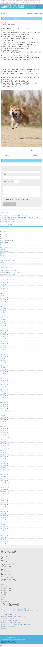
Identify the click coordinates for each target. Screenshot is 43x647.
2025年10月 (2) (4, 291)
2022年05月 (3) (4, 343)
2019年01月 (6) (4, 430)
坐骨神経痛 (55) (4, 242)
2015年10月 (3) (4, 515)
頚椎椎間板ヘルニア (7, 590)
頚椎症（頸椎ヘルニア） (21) (8, 260)
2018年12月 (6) (4, 432)
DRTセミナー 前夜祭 (6, 224)
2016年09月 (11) (4, 491)
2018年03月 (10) (4, 452)
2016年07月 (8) (4, 496)
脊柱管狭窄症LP (5, 601)
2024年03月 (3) (4, 312)
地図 (3, 569)
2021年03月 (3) (4, 373)
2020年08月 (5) (4, 389)
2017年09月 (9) (4, 465)
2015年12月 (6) (4, 511)
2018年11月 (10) (4, 434)
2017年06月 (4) (4, 472)
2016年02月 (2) (4, 507)
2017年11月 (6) (4, 461)
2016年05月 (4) (4, 500)
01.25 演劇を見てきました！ (7, 274)
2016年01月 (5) (4, 509)
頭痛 (2, 597)
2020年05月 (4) (4, 395)
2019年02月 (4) (4, 428)
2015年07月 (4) (4, 522)
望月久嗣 (11, 637)
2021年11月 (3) (4, 356)
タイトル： (5, 169)
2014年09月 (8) (4, 544)
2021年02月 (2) (4, 376)
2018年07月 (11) (4, 443)
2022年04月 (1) (4, 345)
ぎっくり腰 (4, 586)
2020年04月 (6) (4, 397)
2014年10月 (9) (4, 541)
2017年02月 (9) (4, 480)
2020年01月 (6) (4, 404)
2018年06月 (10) (4, 445)
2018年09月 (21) (4, 439)
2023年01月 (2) (4, 330)
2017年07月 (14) (4, 469)
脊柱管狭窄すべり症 (7, 594)
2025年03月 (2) (4, 297)
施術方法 (5, 572)
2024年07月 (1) (4, 310)
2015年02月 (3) (4, 533)
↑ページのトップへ (6, 556)
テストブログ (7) (4, 231)
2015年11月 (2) (4, 513)
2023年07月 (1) (4, 326)
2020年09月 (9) (4, 387)
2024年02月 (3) (4, 315)
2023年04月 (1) (4, 328)
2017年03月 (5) (4, 478)
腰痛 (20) (2, 253)
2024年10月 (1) (4, 306)
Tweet (31, 150)
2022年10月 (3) (4, 334)
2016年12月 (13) (4, 485)
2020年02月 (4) (4, 402)
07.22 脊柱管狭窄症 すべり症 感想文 (10, 272)
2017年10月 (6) (4, 463)
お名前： (5, 175)
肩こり (3, 596)
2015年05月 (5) (4, 526)
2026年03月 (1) (4, 284)
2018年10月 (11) (4, 437)
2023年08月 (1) (4, 323)
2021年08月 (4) (4, 363)
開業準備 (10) (3, 258)
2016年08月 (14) (4, 493)
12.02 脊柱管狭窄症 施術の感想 (9, 270)
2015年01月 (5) (4, 535)
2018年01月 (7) (4, 456)
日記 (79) (2, 245)
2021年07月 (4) (4, 365)
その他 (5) (2, 238)
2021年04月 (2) (4, 371)
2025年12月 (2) (4, 288)
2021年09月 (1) (4, 360)
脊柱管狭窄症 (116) (5, 251)
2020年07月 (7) (4, 391)
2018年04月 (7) (4, 450)
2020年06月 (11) (4, 393)
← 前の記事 (6, 155)
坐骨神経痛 (4, 592)
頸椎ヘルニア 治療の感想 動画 (10, 622)
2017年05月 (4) (4, 474)
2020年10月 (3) (4, 384)
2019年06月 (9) (4, 419)
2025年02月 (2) (4, 299)
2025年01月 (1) (4, 302)
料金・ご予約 (6, 566)
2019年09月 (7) (4, 413)
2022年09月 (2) (4, 336)
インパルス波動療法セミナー (9, 620)
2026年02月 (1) (4, 286)
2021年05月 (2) (4, 369)
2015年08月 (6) (4, 520)
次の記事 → (37, 155)
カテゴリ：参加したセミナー (34, 13)
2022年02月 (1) (4, 349)
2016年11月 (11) (4, 487)
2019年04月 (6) (4, 424)
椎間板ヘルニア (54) (5, 247)
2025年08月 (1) (4, 293)
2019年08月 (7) (4, 415)
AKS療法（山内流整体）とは (9, 626)
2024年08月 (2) (4, 308)
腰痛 (2, 584)
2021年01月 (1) (4, 378)
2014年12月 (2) (4, 537)
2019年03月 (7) (4, 426)
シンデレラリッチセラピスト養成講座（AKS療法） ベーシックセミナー (19, 217)
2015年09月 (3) (4, 517)
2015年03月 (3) (4, 530)
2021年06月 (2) (4, 367)
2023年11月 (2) (4, 317)
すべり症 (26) (3, 236)
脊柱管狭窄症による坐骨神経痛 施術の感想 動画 (15, 624)
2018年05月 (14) (4, 448)
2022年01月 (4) (4, 352)
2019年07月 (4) (4, 417)
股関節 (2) (2, 249)
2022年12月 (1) (4, 332)
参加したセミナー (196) (6, 240)
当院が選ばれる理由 (8, 564)
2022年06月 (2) (4, 341)
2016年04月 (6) (4, 502)
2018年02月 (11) (4, 454)
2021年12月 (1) (4, 354)
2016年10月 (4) (4, 489)
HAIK (16, 642)
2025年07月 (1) (4, 295)
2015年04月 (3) (4, 528)
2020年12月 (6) (4, 380)
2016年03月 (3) (4, 504)
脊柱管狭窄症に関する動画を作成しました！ (12, 222)
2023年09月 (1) (4, 321)
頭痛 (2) (2, 262)
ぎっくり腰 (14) (4, 234)
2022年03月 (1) (4, 347)
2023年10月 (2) (4, 319)
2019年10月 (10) (4, 411)
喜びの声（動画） (8, 577)
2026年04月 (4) (4, 282)
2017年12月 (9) (4, 458)
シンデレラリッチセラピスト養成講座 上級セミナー (14, 215)
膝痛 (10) (2, 255)
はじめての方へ (6, 561)
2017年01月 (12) (4, 483)
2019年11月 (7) (4, 408)
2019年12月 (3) (4, 406)
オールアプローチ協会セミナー (8, 219)
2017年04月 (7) (4, 476)
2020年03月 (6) (4, 400)
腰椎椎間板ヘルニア (7, 588)
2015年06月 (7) (4, 524)
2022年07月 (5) (4, 339)
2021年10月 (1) (4, 358)
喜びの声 (5, 574)
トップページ (6, 558)
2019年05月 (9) (4, 421)
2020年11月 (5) (4, 382)
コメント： (5, 184)
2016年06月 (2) (4, 498)
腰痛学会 (3, 628)
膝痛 (2, 599)
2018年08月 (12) (4, 441)
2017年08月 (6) (4, 467)
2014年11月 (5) (4, 539)
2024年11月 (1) (4, 304)
